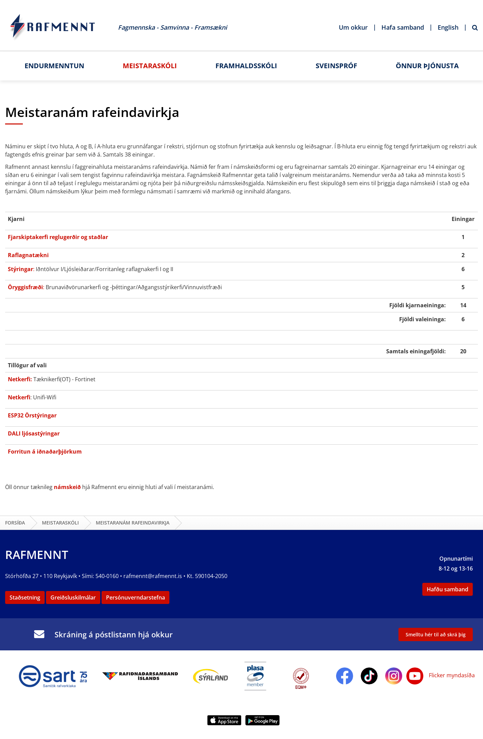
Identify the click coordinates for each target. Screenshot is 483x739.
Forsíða (15, 522)
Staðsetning (25, 597)
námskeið (67, 487)
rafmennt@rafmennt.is (152, 576)
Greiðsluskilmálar (73, 597)
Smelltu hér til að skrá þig (436, 634)
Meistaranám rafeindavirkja (132, 522)
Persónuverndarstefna (135, 597)
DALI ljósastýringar (34, 433)
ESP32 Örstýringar (32, 415)
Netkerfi (19, 397)
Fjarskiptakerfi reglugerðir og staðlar (58, 237)
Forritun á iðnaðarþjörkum (45, 451)
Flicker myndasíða (451, 675)
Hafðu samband (447, 589)
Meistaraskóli (60, 522)
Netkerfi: (20, 379)
